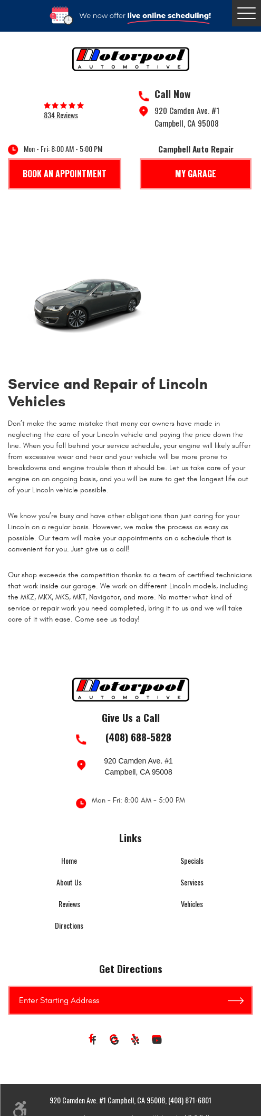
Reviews (69, 903)
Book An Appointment (65, 173)
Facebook (94, 1041)
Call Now (172, 94)
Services (192, 882)
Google (115, 1041)
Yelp (136, 1041)
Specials (192, 860)
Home (69, 860)
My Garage (195, 173)
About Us (69, 882)
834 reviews (61, 115)
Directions (69, 925)
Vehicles (192, 903)
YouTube (157, 1041)
